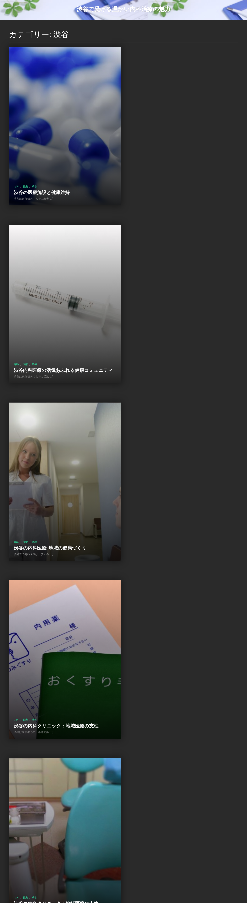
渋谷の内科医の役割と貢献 (42, 840)
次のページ (149, 876)
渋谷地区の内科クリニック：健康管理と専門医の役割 (58, 672)
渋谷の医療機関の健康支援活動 (168, 510)
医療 (25, 173)
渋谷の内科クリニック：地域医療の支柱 (178, 345)
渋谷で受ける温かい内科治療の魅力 (123, 8)
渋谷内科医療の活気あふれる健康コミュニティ (181, 177)
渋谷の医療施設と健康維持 (42, 179)
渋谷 (34, 173)
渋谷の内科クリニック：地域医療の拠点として (181, 837)
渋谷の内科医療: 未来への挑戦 (167, 675)
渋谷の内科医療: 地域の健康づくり (50, 345)
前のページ (97, 876)
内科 (16, 173)
